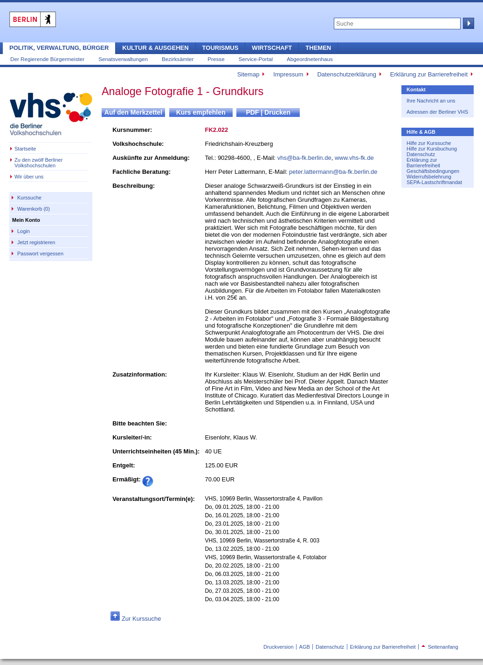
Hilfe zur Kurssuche (429, 143)
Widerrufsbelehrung (429, 176)
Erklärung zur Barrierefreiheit (429, 74)
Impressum (288, 74)
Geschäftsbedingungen (433, 171)
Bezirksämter (177, 59)
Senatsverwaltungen (123, 59)
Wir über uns (28, 176)
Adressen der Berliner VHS (437, 112)
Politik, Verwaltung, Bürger (59, 47)
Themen (318, 47)
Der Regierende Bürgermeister (47, 59)
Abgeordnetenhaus (310, 59)
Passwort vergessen (40, 253)
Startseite (25, 148)
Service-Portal (256, 59)
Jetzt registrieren (36, 242)
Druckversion (278, 647)
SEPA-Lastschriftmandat (434, 182)
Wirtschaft (272, 47)
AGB (304, 647)
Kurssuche (29, 197)
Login (23, 231)
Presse (215, 59)
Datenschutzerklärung (346, 74)
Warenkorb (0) (33, 209)
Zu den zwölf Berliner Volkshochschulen (38, 162)
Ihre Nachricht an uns (431, 100)
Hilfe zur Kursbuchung (432, 148)
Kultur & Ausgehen (155, 47)
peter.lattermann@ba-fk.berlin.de (333, 171)
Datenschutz (421, 154)
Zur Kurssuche (141, 618)
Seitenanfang (439, 647)
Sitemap (248, 74)
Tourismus (220, 47)
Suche (468, 23)
